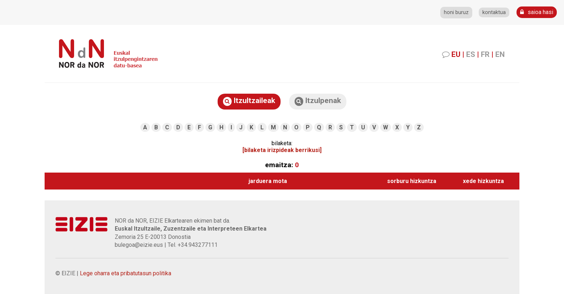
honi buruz (456, 12)
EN (500, 54)
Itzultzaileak (249, 101)
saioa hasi (536, 12)
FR (485, 54)
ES (470, 54)
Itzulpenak (318, 101)
